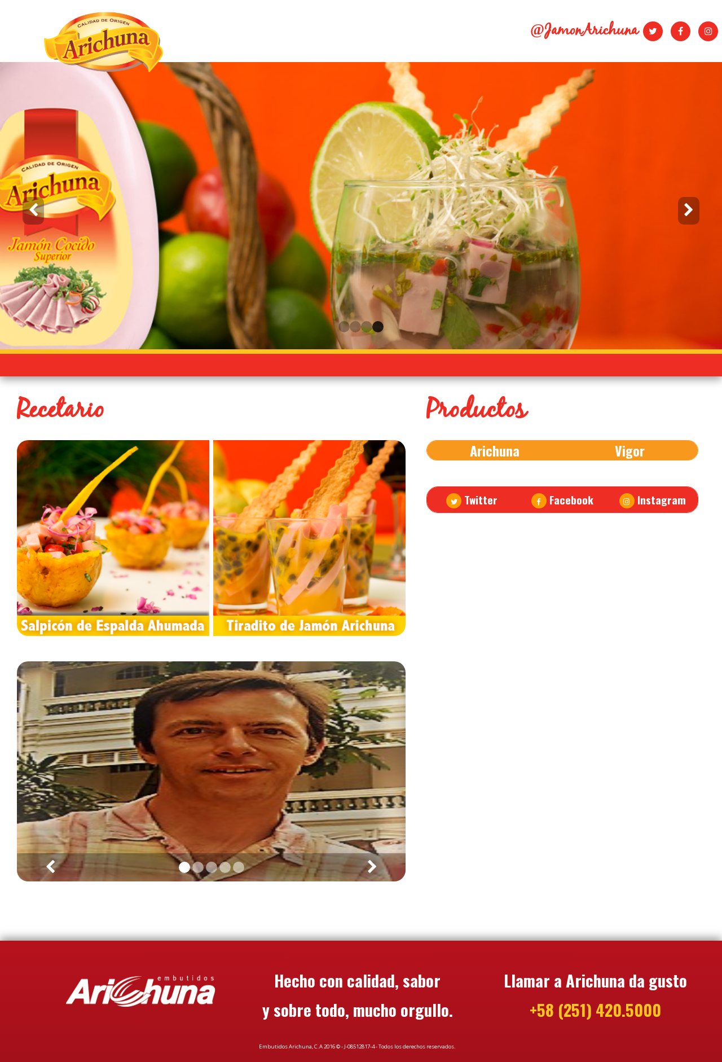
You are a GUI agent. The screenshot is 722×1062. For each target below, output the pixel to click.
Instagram (652, 499)
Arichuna (495, 450)
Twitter (472, 499)
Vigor (630, 450)
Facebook (562, 499)
